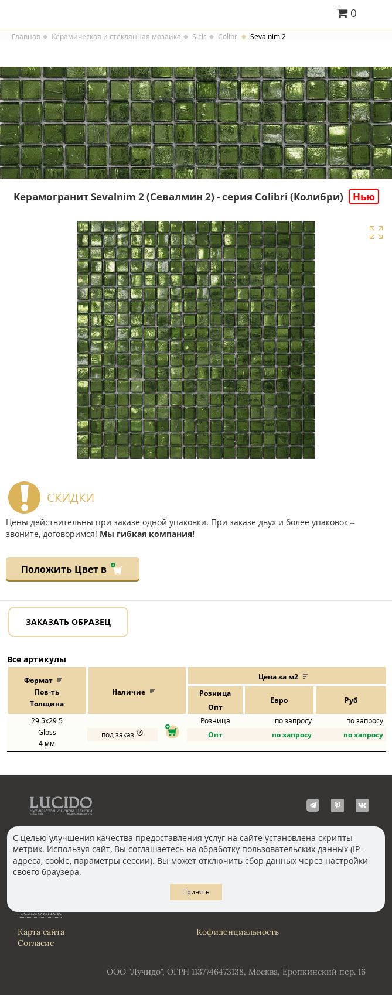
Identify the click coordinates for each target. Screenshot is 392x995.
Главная (26, 37)
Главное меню (376, 14)
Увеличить (376, 232)
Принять (196, 891)
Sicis (199, 37)
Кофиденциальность (237, 931)
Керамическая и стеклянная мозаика (116, 37)
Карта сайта (41, 931)
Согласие (36, 943)
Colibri (228, 37)
